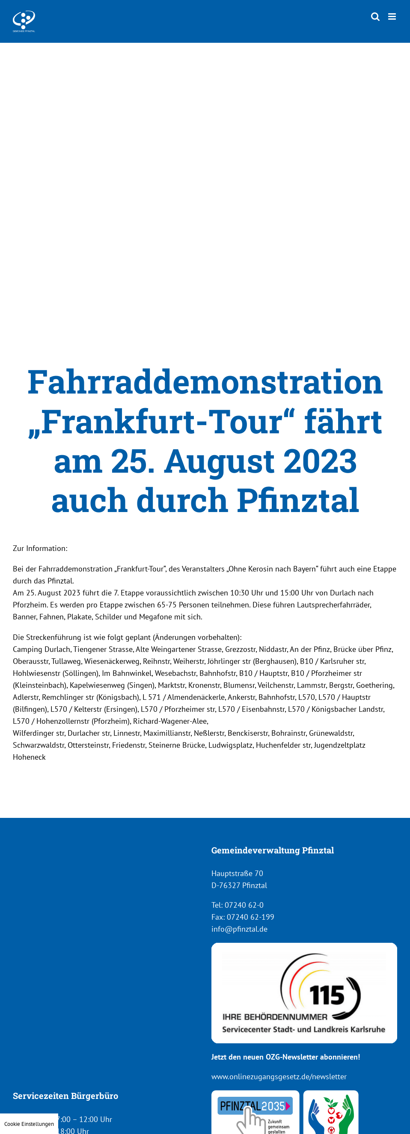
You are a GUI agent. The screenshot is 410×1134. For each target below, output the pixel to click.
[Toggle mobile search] (375, 16)
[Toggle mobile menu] (392, 16)
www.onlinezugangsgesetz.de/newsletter (279, 1076)
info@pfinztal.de (239, 929)
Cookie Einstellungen (29, 1123)
